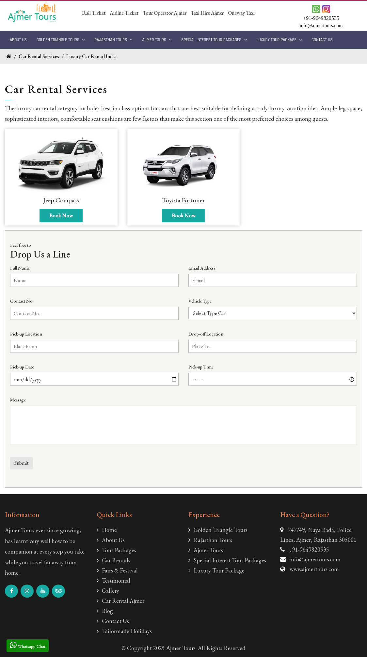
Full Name (20, 268)
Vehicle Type (200, 301)
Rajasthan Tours (113, 39)
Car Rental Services (39, 56)
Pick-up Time (201, 367)
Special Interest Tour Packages (214, 39)
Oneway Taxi (241, 12)
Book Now (61, 215)
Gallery (108, 590)
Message (18, 400)
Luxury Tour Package (279, 39)
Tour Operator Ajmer (164, 12)
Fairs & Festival (117, 570)
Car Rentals (113, 560)
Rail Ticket (93, 12)
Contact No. (22, 301)
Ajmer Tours (156, 39)
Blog (105, 611)
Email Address (201, 268)
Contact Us (322, 39)
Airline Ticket (124, 12)
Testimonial (113, 580)
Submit (21, 463)
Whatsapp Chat (27, 645)
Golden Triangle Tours (61, 39)
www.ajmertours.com (314, 569)
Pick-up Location (26, 334)
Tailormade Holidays (124, 631)
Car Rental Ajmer (120, 600)
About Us (18, 39)
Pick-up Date (22, 367)
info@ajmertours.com (315, 559)
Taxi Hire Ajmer (207, 12)
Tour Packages (116, 550)
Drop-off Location (205, 334)
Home (107, 530)
